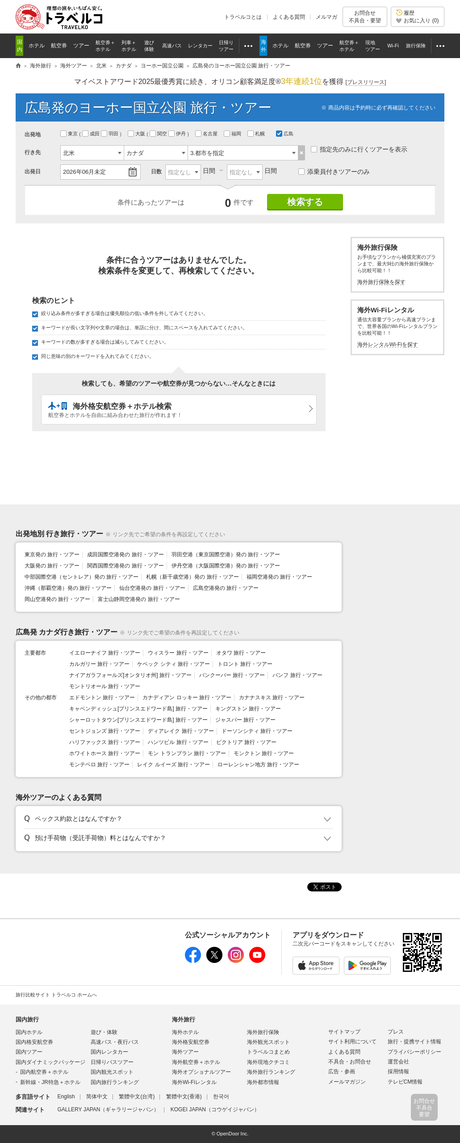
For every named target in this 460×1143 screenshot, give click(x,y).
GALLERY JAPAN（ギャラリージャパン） (108, 1109)
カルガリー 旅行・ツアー (99, 664)
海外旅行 (183, 1019)
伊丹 (177, 133)
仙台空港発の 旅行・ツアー (152, 588)
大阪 (137, 133)
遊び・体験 (104, 1032)
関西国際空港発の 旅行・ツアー (125, 566)
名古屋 (207, 133)
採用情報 (398, 1071)
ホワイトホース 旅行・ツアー (104, 753)
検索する (305, 202)
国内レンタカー (109, 1052)
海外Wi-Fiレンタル (194, 1082)
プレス (396, 1032)
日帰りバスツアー (112, 1062)
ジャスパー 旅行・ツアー (245, 720)
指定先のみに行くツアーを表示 (359, 149)
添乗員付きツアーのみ (334, 171)
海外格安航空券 (190, 1042)
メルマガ (326, 17)
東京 (69, 133)
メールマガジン (347, 1082)
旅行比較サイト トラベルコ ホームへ (56, 994)
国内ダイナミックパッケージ (50, 1062)
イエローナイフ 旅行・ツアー (104, 653)
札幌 (256, 133)
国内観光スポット (112, 1072)
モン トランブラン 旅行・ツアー (187, 753)
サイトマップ (344, 1032)
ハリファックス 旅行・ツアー (104, 742)
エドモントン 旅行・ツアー (102, 697)
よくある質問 (289, 17)
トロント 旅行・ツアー (244, 664)
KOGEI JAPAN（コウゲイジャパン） (215, 1109)
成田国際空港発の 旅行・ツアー (125, 554)
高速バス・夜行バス (115, 1042)
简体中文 (97, 1096)
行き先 (33, 152)
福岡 (233, 133)
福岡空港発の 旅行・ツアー (279, 577)
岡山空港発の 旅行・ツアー (57, 599)
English (66, 1096)
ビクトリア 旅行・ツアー (246, 742)
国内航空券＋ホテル (44, 1072)
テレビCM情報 (405, 1082)
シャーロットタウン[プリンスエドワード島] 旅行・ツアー (138, 720)
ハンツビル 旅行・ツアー (178, 742)
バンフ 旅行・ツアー (297, 675)
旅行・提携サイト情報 (414, 1041)
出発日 (33, 171)
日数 (156, 171)
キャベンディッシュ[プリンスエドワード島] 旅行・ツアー (138, 709)
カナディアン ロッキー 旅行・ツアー (186, 697)
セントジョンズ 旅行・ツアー (104, 731)
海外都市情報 (263, 1082)
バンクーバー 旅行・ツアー (232, 675)
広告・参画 (341, 1071)
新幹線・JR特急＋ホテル (50, 1082)
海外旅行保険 (263, 1032)
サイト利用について (352, 1041)
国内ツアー (29, 1052)
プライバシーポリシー (414, 1052)
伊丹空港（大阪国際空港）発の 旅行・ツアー (225, 566)
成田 (91, 133)
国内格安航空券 (34, 1042)
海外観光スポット (268, 1042)
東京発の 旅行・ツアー (52, 554)
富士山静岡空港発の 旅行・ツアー (139, 599)
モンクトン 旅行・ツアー (264, 753)
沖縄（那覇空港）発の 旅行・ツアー (68, 588)
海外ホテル (185, 1032)
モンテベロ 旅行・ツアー (99, 764)
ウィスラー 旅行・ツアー (178, 653)
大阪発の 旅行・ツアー (52, 566)
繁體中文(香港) (184, 1096)
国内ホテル (29, 1032)
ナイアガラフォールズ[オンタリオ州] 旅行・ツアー (130, 675)
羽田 (110, 133)
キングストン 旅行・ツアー (248, 709)
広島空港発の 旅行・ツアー (226, 588)
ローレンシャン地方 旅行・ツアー (258, 764)
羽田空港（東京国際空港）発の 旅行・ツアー (225, 554)
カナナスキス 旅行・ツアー (272, 697)
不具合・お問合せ (349, 1062)
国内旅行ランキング (115, 1082)
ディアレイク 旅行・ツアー (180, 731)
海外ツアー (185, 1052)
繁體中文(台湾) (137, 1096)
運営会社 (398, 1062)
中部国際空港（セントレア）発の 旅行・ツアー (81, 577)
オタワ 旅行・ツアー (241, 653)
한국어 (221, 1096)
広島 (284, 133)
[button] (177, 819)
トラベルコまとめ (268, 1052)
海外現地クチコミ (268, 1062)
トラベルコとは (243, 17)
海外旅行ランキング (271, 1072)
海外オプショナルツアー (201, 1072)
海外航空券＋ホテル (196, 1062)
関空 (159, 133)
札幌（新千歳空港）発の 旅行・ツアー (192, 577)
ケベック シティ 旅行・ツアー (173, 664)
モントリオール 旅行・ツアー (104, 686)
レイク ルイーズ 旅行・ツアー (173, 764)
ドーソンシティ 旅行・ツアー (257, 731)
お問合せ (365, 17)
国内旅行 (27, 1019)
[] (366, 82)
